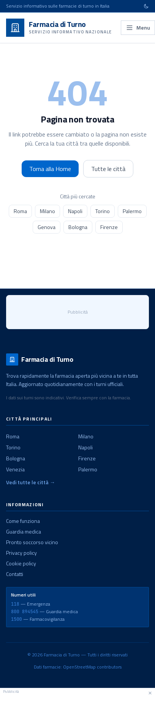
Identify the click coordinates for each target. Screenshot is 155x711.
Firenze (109, 227)
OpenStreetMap (79, 666)
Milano (47, 211)
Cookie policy (21, 563)
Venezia (15, 469)
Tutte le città (108, 168)
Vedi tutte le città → (30, 482)
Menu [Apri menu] (138, 27)
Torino (102, 211)
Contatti (14, 574)
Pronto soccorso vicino (32, 542)
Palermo (132, 211)
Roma (20, 211)
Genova (46, 227)
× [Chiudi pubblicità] (150, 692)
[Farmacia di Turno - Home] (59, 28)
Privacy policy (21, 553)
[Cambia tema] (146, 6)
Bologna (77, 227)
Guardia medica (23, 531)
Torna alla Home (50, 168)
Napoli (75, 211)
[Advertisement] (77, 701)
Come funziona (23, 521)
